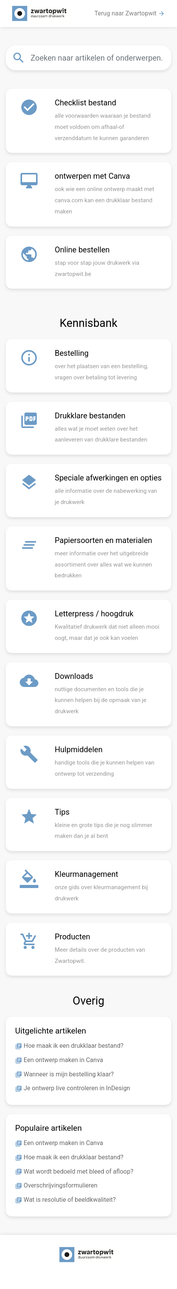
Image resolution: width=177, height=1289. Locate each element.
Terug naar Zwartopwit (130, 13)
